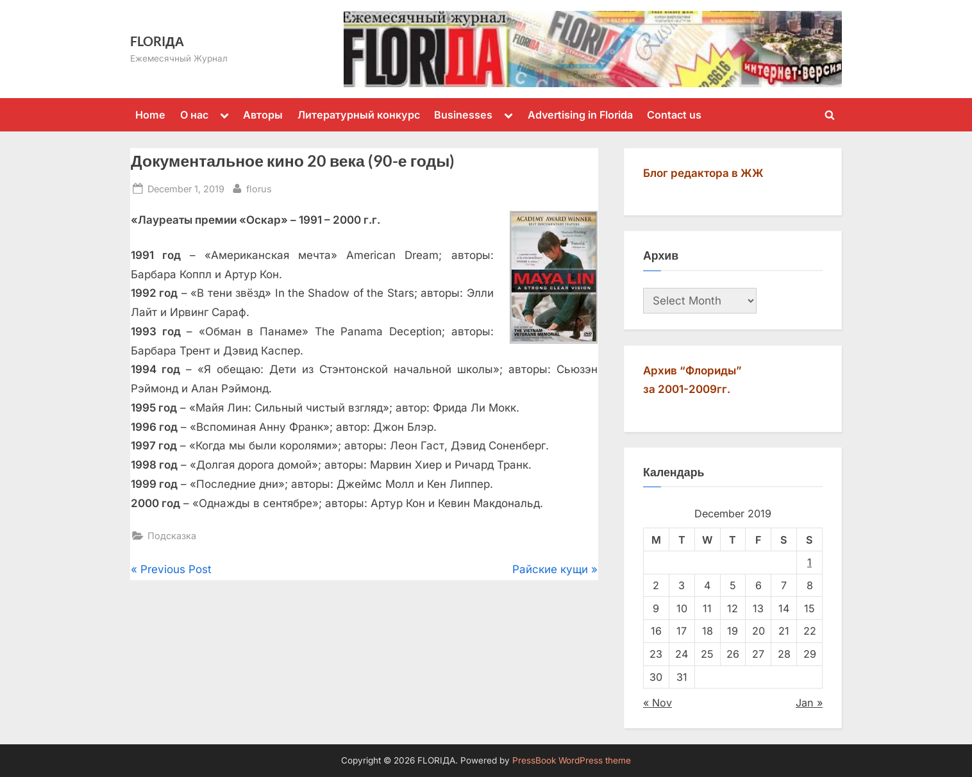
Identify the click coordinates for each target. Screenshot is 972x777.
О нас (194, 114)
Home (150, 114)
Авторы (263, 114)
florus (259, 187)
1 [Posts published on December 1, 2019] (809, 562)
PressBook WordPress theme (571, 760)
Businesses (463, 114)
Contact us (674, 114)
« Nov (657, 702)
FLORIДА (157, 41)
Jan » (809, 702)
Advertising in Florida (580, 114)
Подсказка (171, 535)
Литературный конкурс (358, 114)
